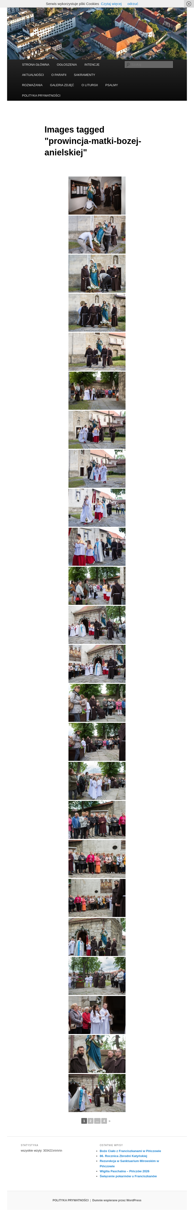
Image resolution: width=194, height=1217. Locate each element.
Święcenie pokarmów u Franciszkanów (128, 1176)
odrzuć (132, 4)
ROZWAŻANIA (32, 85)
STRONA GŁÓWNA (35, 64)
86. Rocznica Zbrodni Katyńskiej (123, 1156)
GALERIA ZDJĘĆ (62, 85)
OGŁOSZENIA (67, 64)
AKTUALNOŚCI (33, 75)
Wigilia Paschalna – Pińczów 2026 (125, 1171)
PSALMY (111, 85)
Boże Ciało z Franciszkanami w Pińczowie (130, 1151)
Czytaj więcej (111, 4)
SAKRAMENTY (84, 75)
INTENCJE (92, 64)
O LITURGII (90, 85)
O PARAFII (58, 75)
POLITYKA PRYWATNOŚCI (41, 95)
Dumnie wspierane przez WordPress (116, 1200)
